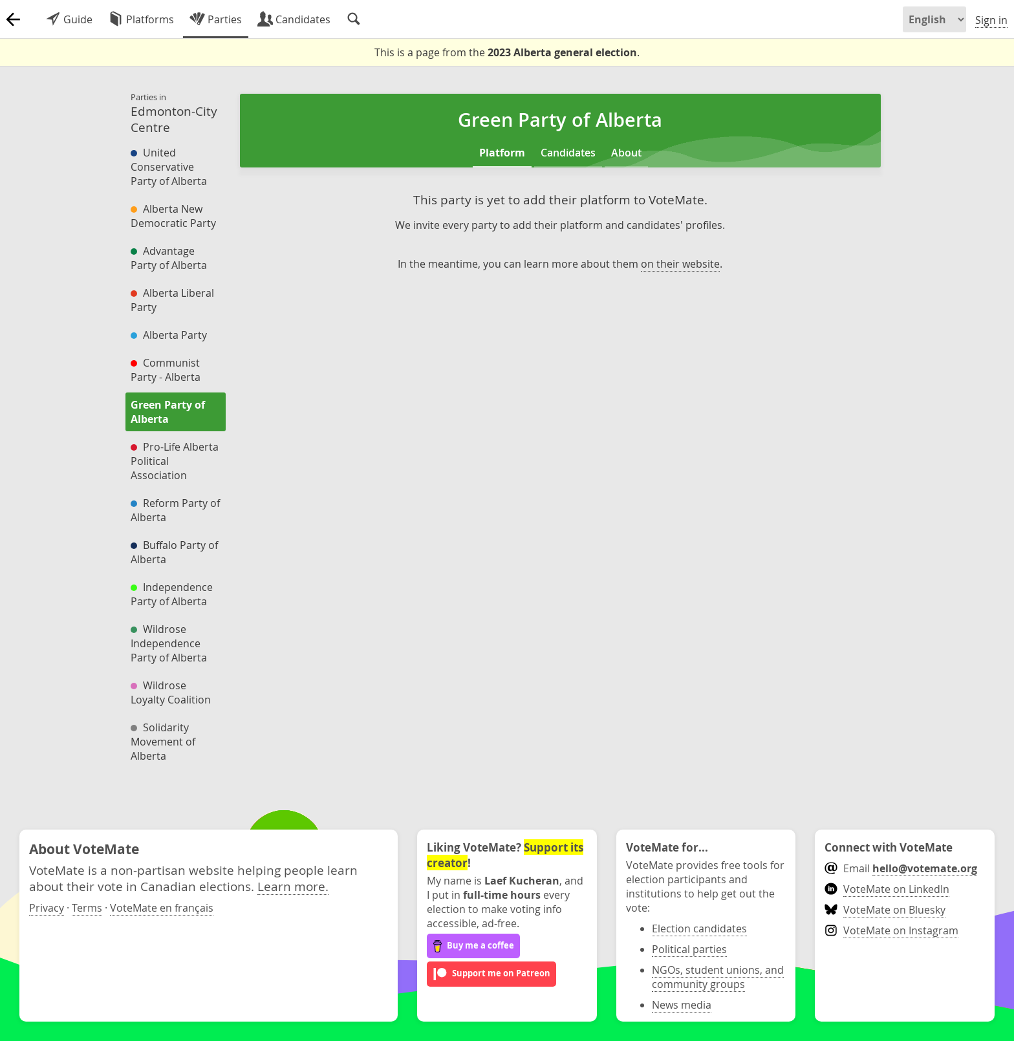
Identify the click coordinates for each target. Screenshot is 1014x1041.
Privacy (46, 908)
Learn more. (293, 886)
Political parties (689, 949)
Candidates (568, 152)
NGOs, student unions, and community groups (718, 977)
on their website (680, 264)
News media (681, 1005)
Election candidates (699, 928)
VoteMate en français (161, 908)
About (626, 152)
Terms (87, 908)
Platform (502, 152)
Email (900, 868)
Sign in (991, 20)
